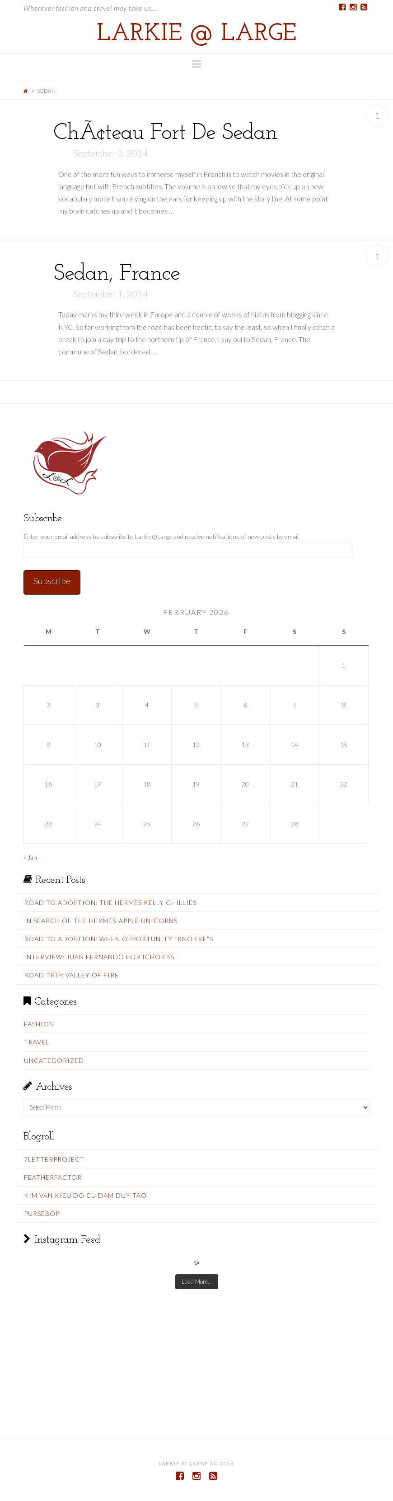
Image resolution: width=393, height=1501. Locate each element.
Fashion (39, 1024)
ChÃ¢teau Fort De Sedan (165, 133)
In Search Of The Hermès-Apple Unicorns (101, 920)
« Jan (30, 857)
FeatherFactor (53, 1177)
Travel (36, 1042)
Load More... (197, 1281)
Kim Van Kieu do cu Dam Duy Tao (85, 1195)
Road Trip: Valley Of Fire (71, 975)
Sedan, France (116, 274)
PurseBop (42, 1213)
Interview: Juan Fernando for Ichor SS (99, 957)
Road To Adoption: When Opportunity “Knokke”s (118, 939)
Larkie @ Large (196, 34)
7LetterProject (54, 1159)
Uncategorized (54, 1060)
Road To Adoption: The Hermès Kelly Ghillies (110, 902)
